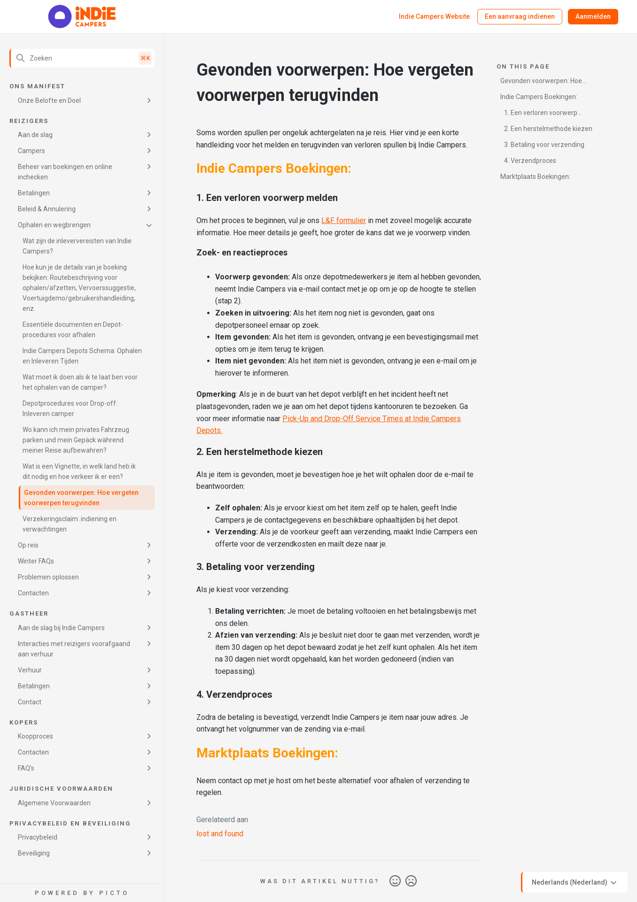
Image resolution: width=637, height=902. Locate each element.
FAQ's (26, 768)
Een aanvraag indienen (520, 16)
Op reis (28, 545)
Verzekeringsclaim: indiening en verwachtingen (70, 524)
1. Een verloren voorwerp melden (538, 114)
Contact (29, 702)
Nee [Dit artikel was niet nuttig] (411, 881)
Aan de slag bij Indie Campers (61, 628)
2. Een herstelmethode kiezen (548, 128)
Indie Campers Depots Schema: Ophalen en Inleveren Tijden (82, 356)
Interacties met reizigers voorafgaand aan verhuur (74, 649)
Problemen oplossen (48, 577)
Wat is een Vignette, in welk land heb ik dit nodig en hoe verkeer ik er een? (79, 471)
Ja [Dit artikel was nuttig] (395, 881)
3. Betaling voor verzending (544, 144)
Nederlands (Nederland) (575, 882)
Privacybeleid (37, 837)
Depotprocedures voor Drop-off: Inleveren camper (70, 408)
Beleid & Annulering (47, 209)
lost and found (219, 833)
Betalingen (34, 193)
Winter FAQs (36, 561)
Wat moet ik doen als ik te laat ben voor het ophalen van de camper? (80, 382)
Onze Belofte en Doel (49, 100)
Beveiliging (34, 853)
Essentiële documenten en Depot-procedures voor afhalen (73, 330)
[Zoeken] (82, 58)
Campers (31, 150)
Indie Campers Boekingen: (538, 96)
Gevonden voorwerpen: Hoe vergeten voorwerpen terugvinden (81, 498)
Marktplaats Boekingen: (535, 176)
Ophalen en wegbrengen (54, 225)
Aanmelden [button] (593, 16)
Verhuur (30, 670)
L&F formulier (343, 220)
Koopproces (35, 736)
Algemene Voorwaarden (54, 803)
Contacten (33, 593)
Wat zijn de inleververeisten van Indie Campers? (77, 246)
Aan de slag (35, 135)
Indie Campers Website (434, 16)
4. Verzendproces (530, 160)
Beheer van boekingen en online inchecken (65, 172)
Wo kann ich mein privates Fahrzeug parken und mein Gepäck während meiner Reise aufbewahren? (76, 440)
